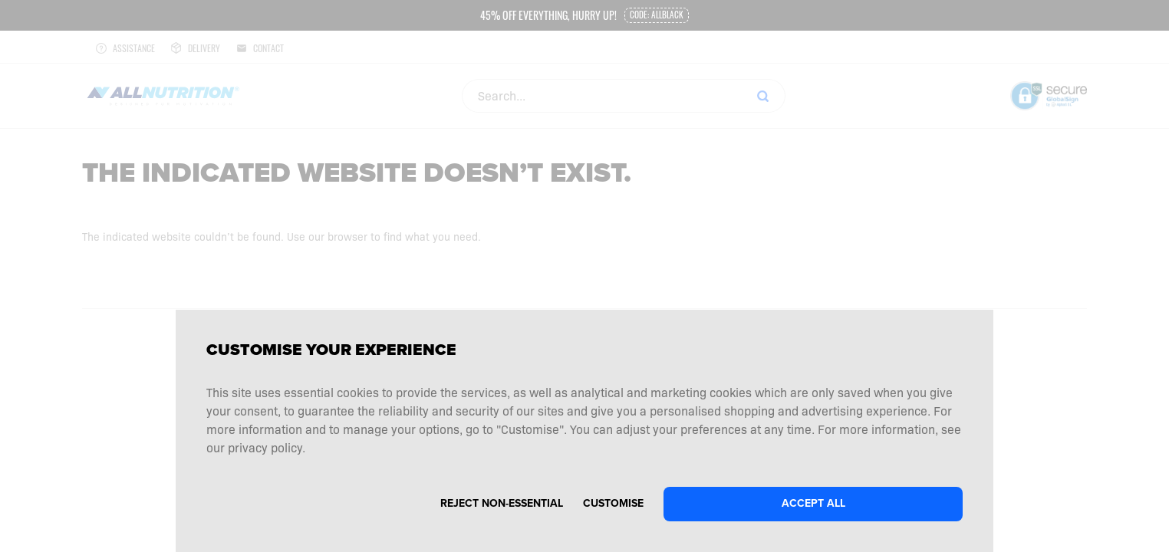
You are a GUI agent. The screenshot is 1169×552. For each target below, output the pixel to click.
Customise (613, 503)
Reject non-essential (501, 503)
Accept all (813, 503)
